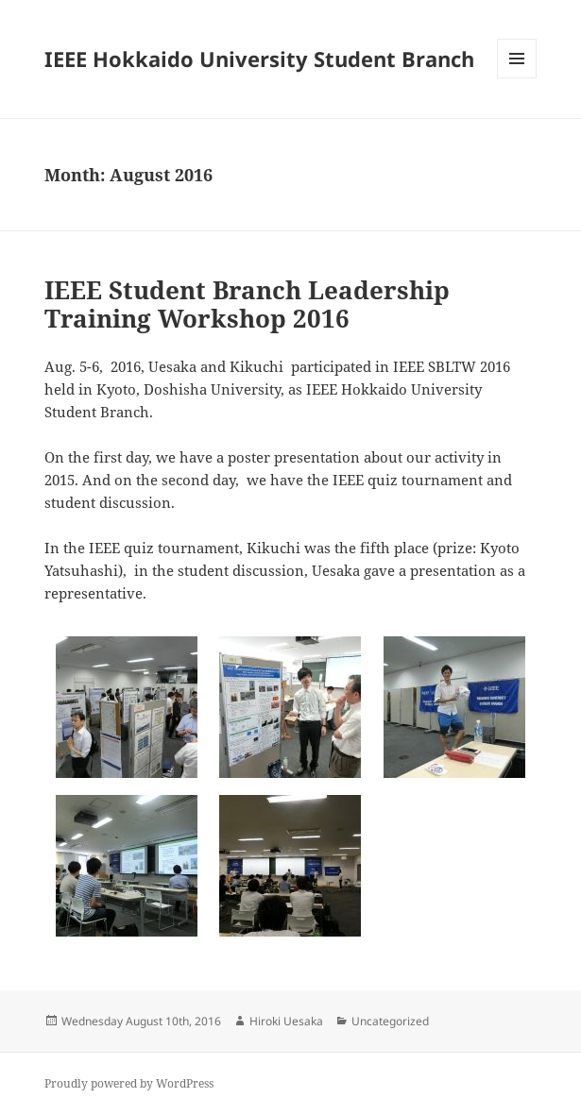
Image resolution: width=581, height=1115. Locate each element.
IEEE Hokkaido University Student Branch (259, 58)
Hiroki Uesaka (286, 1021)
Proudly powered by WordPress (129, 1083)
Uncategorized (390, 1021)
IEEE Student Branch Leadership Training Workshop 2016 (247, 304)
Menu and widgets (517, 77)
